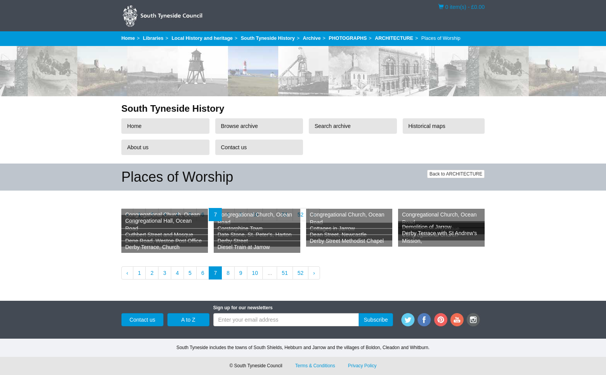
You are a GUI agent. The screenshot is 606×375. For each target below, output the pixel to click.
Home (128, 38)
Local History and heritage (202, 38)
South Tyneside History (268, 38)
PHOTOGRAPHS (348, 38)
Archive (312, 38)
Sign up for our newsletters (243, 307)
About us (137, 147)
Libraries (153, 38)
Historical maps (427, 126)
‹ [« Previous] (127, 273)
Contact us (234, 147)
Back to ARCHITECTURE (455, 174)
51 (285, 273)
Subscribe (376, 320)
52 (301, 214)
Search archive (333, 126)
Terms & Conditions (315, 365)
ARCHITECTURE (394, 38)
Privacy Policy (362, 365)
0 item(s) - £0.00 (461, 6)
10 (255, 273)
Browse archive (239, 126)
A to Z (188, 320)
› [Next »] (314, 273)
